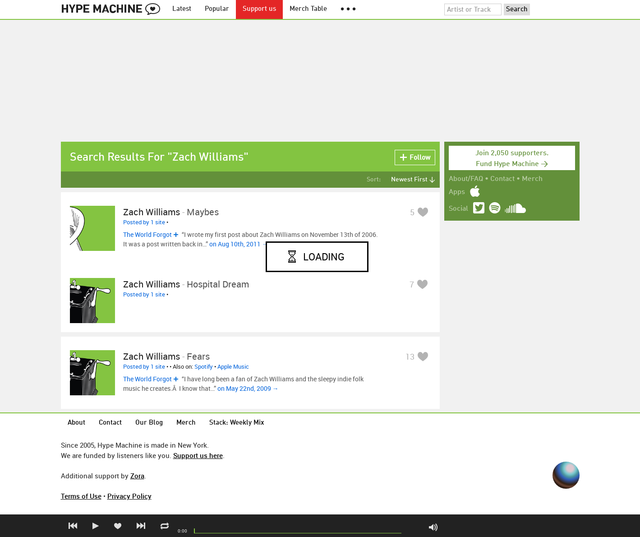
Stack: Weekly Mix (236, 423)
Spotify (203, 366)
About (76, 423)
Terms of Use (81, 495)
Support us (259, 9)
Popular (217, 9)
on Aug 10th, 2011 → (238, 244)
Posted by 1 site (144, 222)
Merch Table (308, 9)
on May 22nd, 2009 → (248, 388)
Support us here (198, 455)
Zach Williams (151, 212)
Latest (181, 9)
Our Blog (149, 423)
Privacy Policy (129, 495)
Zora (137, 475)
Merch (532, 179)
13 (409, 356)
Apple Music (233, 366)
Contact (502, 179)
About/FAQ (466, 179)
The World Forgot (147, 234)
